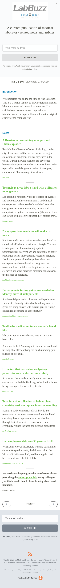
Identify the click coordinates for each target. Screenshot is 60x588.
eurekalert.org (7, 391)
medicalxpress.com (9, 431)
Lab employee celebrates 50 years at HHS (27, 441)
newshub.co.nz (8, 359)
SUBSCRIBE (30, 57)
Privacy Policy (50, 560)
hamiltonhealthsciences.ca (12, 463)
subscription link (27, 477)
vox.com (5, 177)
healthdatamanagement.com (13, 280)
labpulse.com (7, 221)
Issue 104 (29, 81)
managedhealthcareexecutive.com (15, 316)
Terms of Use (36, 560)
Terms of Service (28, 572)
